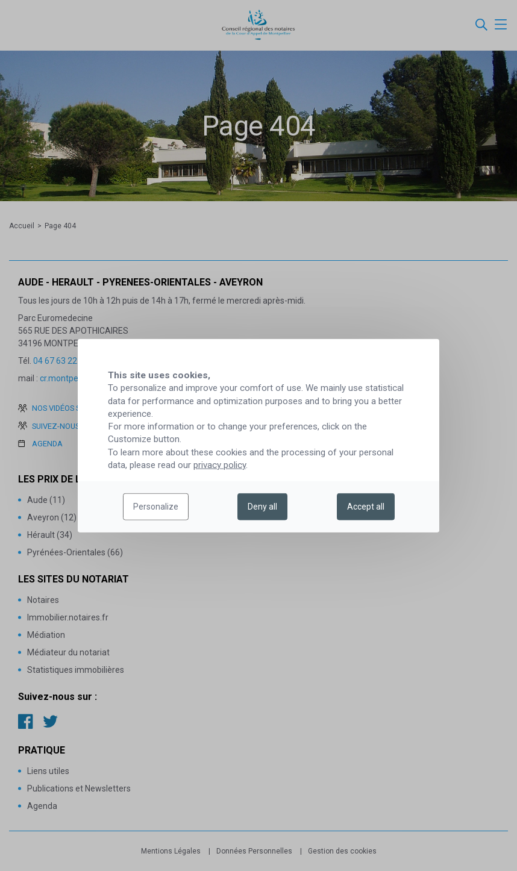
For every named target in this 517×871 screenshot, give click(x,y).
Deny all (262, 506)
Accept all (365, 506)
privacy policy (219, 465)
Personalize (155, 506)
